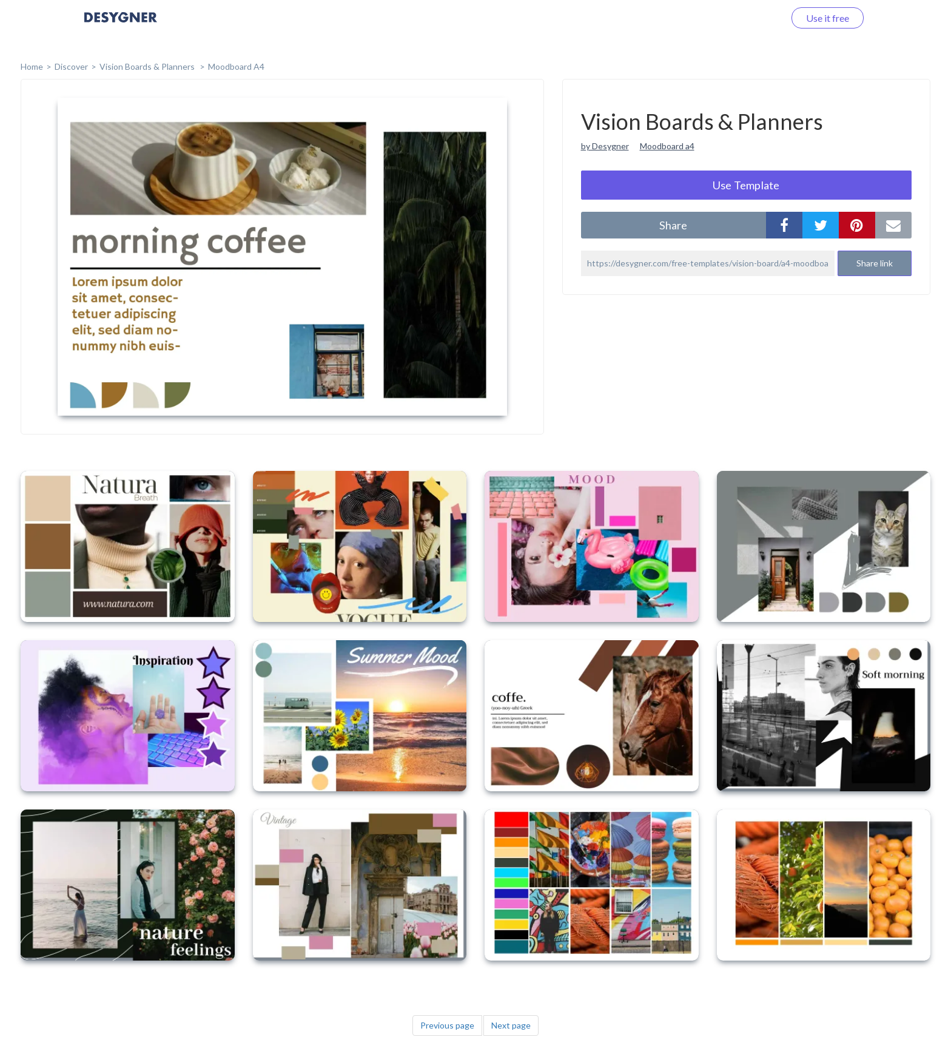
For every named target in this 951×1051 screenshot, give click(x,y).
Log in (756, 18)
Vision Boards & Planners (148, 66)
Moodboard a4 (667, 146)
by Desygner (605, 146)
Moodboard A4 (236, 66)
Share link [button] (874, 263)
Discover (71, 66)
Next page (511, 1025)
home (32, 66)
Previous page (447, 1025)
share (673, 225)
